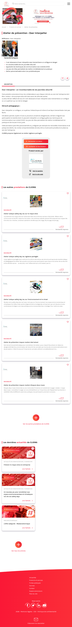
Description (8, 84)
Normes (32, 586)
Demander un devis (34, 141)
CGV (35, 611)
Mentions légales (26, 611)
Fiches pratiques (35, 583)
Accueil (4, 27)
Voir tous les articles (18, 546)
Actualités (32, 577)
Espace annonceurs (35, 591)
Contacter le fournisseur (36, 146)
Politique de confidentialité (47, 611)
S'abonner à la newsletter (36, 621)
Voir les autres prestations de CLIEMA (36, 419)
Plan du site (33, 594)
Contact (31, 588)
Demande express (62, 228)
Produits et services (15, 27)
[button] (3, 16)
